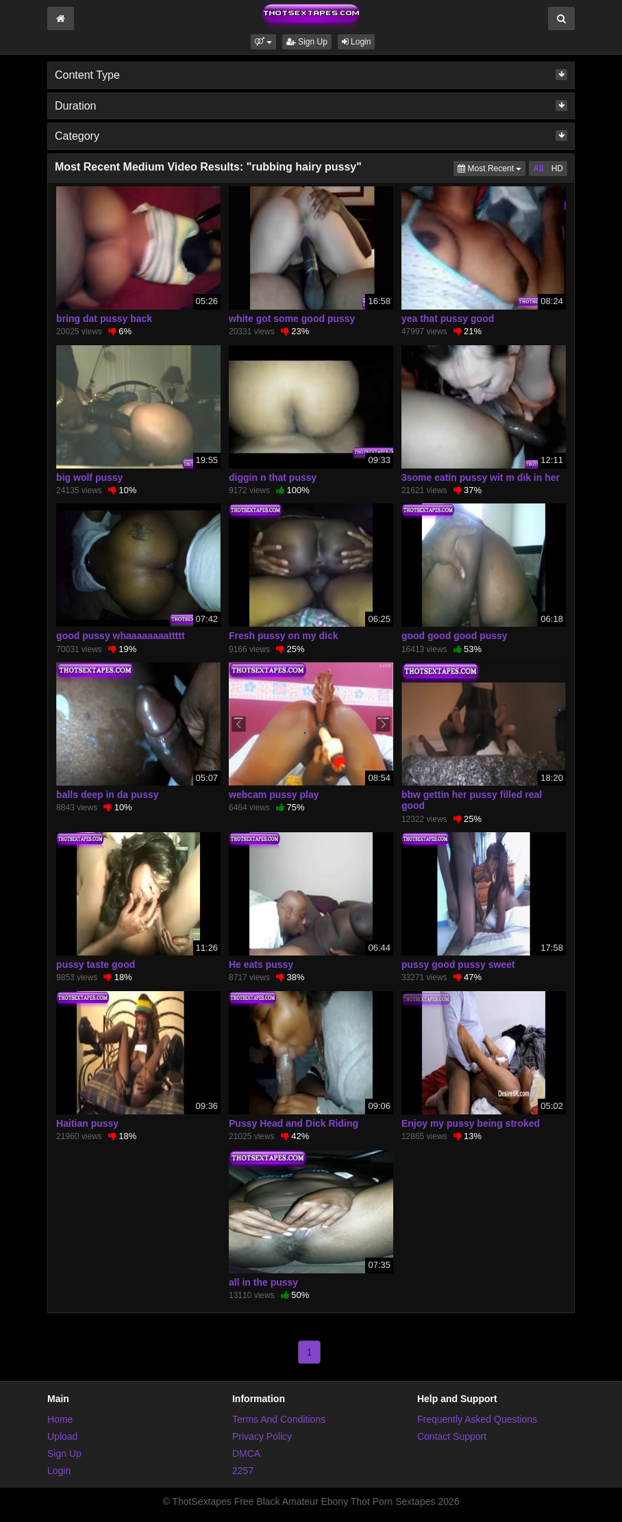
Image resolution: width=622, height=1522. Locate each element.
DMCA (246, 1453)
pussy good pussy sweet (458, 964)
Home (60, 1419)
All (538, 168)
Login (356, 42)
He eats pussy (261, 964)
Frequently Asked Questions (477, 1419)
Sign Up (306, 42)
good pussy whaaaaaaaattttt (120, 635)
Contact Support (451, 1436)
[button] (263, 41)
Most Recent (491, 167)
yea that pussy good (447, 318)
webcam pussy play (274, 794)
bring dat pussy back (104, 318)
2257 (242, 1470)
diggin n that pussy (272, 477)
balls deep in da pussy (107, 794)
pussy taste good (95, 964)
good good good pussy (454, 635)
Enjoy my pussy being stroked (470, 1123)
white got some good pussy (292, 318)
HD (557, 168)
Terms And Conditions (278, 1419)
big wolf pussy (89, 477)
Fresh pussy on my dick (283, 635)
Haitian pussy (87, 1123)
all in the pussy (263, 1282)
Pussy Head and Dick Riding (293, 1123)
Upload (62, 1436)
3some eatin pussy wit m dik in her (480, 477)
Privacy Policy (262, 1436)
